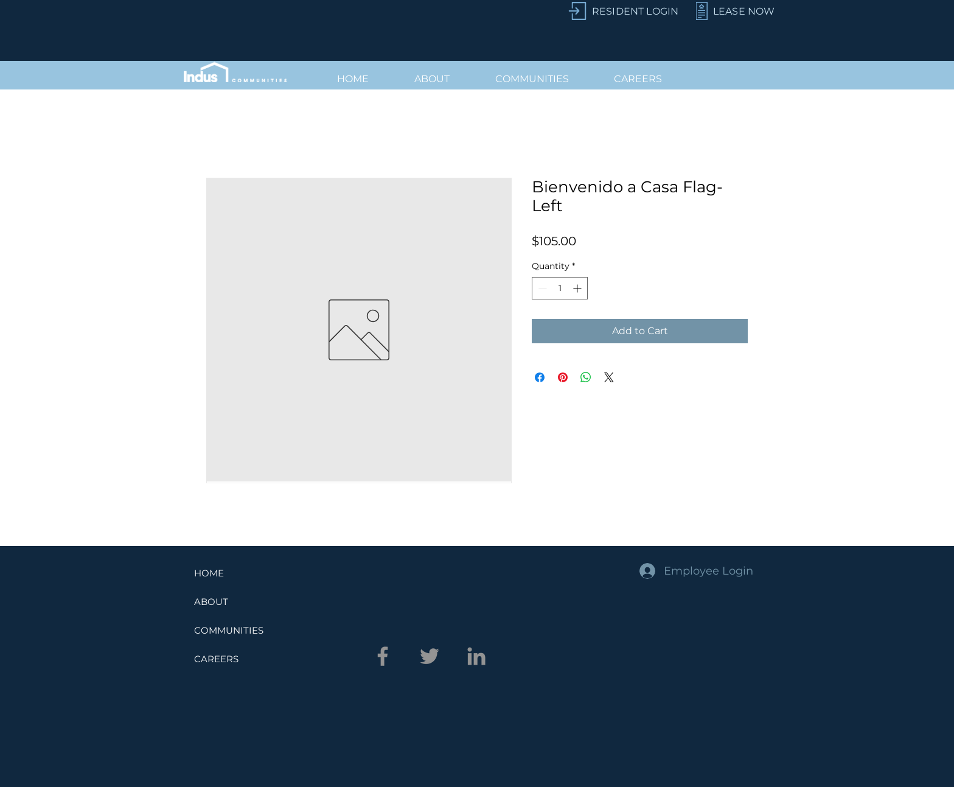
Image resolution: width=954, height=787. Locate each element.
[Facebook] (382, 656)
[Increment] (578, 288)
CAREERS (216, 659)
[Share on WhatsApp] (586, 377)
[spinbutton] (560, 288)
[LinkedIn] (476, 656)
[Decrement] (541, 288)
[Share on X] (609, 377)
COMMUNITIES (228, 630)
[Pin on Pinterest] (562, 377)
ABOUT (211, 601)
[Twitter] (429, 656)
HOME (209, 573)
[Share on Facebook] (539, 377)
